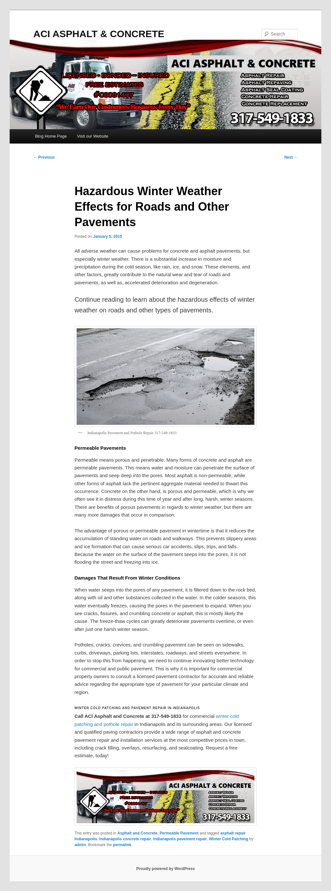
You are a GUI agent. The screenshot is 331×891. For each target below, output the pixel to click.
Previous (44, 157)
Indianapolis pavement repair (180, 839)
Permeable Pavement (179, 833)
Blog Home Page (51, 136)
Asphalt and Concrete (137, 833)
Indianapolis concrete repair (125, 839)
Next (290, 157)
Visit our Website (92, 136)
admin (80, 845)
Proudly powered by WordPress (165, 868)
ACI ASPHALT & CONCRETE (98, 33)
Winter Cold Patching (228, 839)
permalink (122, 845)
